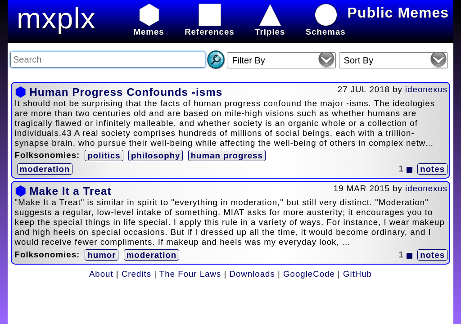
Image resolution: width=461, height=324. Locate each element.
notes (432, 169)
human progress (227, 155)
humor (101, 255)
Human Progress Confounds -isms (125, 92)
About (101, 274)
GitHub (357, 274)
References (210, 26)
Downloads (252, 274)
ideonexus (426, 89)
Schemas (326, 26)
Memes (148, 26)
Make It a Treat (70, 191)
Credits (136, 274)
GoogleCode (309, 274)
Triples (270, 26)
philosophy (156, 155)
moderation (45, 169)
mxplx (56, 18)
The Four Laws (190, 274)
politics (103, 155)
